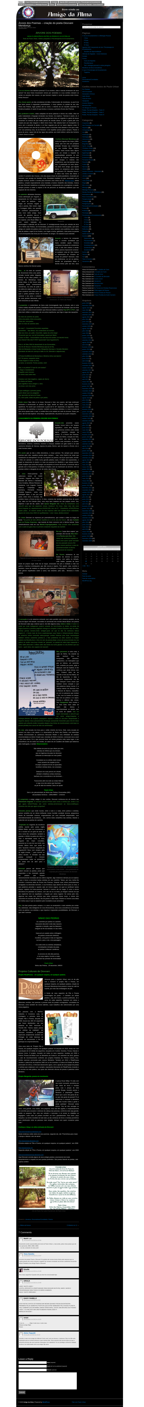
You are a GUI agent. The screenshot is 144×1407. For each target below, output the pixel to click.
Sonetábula (87, 243)
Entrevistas (85, 155)
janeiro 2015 (86, 437)
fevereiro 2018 (86, 363)
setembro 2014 (87, 444)
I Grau (86, 38)
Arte (83, 132)
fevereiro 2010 (86, 534)
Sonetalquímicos (89, 245)
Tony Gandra (29, 1254)
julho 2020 (85, 331)
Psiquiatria (85, 227)
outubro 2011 (86, 492)
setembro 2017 (87, 370)
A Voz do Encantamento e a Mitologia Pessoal (33, 4)
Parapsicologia (86, 199)
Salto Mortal (86, 96)
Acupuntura (85, 123)
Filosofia (84, 162)
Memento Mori (86, 105)
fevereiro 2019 (86, 347)
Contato (54, 2)
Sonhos (84, 252)
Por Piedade (86, 89)
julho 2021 (85, 319)
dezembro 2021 (87, 312)
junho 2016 (85, 402)
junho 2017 (85, 375)
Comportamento (87, 150)
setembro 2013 (87, 458)
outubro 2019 (86, 338)
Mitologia (85, 187)
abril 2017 (85, 379)
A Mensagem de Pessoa (101, 290)
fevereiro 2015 (86, 434)
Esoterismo (85, 157)
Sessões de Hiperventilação (92, 51)
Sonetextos (85, 81)
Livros (84, 77)
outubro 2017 (86, 368)
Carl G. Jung (86, 146)
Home (21, 2)
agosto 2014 (86, 446)
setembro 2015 (87, 421)
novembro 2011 (87, 490)
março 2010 (86, 531)
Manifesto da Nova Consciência (66, 4)
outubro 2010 (86, 515)
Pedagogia (85, 201)
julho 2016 (85, 400)
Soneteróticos (88, 247)
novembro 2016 (87, 391)
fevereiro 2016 (86, 409)
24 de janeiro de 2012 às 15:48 (32, 1271)
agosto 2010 (86, 520)
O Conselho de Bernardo (102, 276)
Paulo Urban (32, 27)
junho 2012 (85, 476)
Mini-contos (85, 185)
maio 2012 (85, 478)
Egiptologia (85, 153)
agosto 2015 (86, 423)
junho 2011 (85, 499)
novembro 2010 (87, 513)
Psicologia (85, 213)
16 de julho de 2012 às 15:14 (32, 1335)
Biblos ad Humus (25, 1225)
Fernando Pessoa (87, 160)
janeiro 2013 (86, 469)
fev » (88, 566)
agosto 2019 (86, 342)
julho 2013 (85, 462)
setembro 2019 (87, 340)
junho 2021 (85, 321)
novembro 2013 (87, 455)
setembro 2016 (87, 395)
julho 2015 (85, 425)
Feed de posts (86, 576)
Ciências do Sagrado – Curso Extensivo (91, 4)
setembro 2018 (87, 354)
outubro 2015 (86, 418)
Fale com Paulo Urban (79, 1402)
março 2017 (86, 381)
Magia (84, 183)
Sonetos (84, 236)
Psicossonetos (88, 240)
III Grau (86, 43)
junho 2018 (85, 358)
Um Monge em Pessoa (89, 108)
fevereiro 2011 (86, 506)
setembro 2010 (87, 518)
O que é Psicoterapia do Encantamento (37, 2)
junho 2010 (85, 524)
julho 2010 (85, 522)
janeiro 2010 (86, 536)
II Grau (86, 40)
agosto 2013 (86, 460)
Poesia (50, 1219)
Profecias (85, 210)
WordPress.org (87, 581)
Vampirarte (85, 101)
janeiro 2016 (86, 411)
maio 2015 (85, 430)
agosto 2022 (86, 308)
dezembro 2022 (87, 305)
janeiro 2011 (86, 508)
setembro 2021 (87, 315)
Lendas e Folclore (87, 174)
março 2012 (86, 481)
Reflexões (85, 229)
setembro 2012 (87, 474)
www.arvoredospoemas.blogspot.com (31, 1155)
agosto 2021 (86, 317)
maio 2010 (85, 527)
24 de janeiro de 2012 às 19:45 (32, 1282)
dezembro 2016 (87, 388)
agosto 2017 (86, 372)
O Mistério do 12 (72, 1225)
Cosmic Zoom (98, 279)
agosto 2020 (86, 328)
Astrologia (85, 137)
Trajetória (87, 72)
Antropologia (86, 130)
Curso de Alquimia (89, 61)
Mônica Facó (69, 180)
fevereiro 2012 (86, 483)
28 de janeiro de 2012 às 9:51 (32, 1300)
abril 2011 (85, 504)
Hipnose (84, 167)
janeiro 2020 (86, 335)
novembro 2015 (87, 416)
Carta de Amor (86, 98)
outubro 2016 (86, 393)
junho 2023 (85, 303)
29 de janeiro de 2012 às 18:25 (32, 1319)
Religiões (85, 231)
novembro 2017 (87, 365)
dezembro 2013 (87, 453)
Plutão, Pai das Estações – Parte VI (93, 110)
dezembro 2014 (87, 439)
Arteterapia (85, 134)
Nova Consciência (88, 197)
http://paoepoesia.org (26, 1148)
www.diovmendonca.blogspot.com (30, 1132)
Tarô (83, 257)
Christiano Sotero (87, 148)
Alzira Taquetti (30, 1333)
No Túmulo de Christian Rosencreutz (105, 288)
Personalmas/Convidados (40, 1219)
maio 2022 (85, 310)
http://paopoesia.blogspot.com (29, 1141)
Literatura (28, 1219)
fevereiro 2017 (86, 384)
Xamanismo (86, 261)
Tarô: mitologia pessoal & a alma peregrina (97, 65)
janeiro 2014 (86, 451)
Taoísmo (84, 254)
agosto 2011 (86, 494)
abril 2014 (85, 448)
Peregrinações (86, 204)
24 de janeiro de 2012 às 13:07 (32, 1255)
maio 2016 (85, 405)
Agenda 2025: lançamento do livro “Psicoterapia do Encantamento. (80, 2)
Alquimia (85, 127)
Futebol (84, 164)
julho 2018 (85, 356)
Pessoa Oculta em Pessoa (102, 292)
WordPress (46, 1402)
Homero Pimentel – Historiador (91, 171)
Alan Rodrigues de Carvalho (91, 125)
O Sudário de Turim (103, 269)
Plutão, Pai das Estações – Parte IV (93, 115)
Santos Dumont (87, 234)
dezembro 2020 (87, 324)
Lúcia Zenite (86, 180)
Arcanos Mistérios (87, 103)
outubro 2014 (86, 441)
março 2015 (86, 432)
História (84, 169)
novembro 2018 (87, 351)
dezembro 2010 (87, 511)
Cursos (52, 4)
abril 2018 (85, 361)
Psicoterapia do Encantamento (91, 215)
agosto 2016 (86, 398)
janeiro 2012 (86, 485)
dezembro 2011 (87, 488)
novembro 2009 (87, 541)
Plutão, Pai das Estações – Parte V (93, 112)
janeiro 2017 (86, 386)
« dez (84, 566)
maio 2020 (85, 333)
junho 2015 (85, 428)
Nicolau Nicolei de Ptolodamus (91, 192)
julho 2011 (85, 497)
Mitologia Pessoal (87, 190)
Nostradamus (86, 194)
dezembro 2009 (87, 538)
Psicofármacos (88, 63)
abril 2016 (85, 407)
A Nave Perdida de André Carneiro (104, 295)
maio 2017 (85, 377)
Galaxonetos (88, 238)
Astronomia (85, 139)
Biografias (85, 144)
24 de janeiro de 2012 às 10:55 (32, 1240)
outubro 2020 (86, 326)
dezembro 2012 (87, 471)
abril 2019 (85, 345)
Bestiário (85, 141)
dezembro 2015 (87, 414)
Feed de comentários (88, 578)
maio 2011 (85, 501)
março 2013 (86, 467)
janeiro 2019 (86, 349)
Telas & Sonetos (87, 259)
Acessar (84, 574)
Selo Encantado (87, 91)
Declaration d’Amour (88, 94)
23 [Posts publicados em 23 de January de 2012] (86, 561)
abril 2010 (85, 529)
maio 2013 (85, 464)
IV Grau (86, 45)
